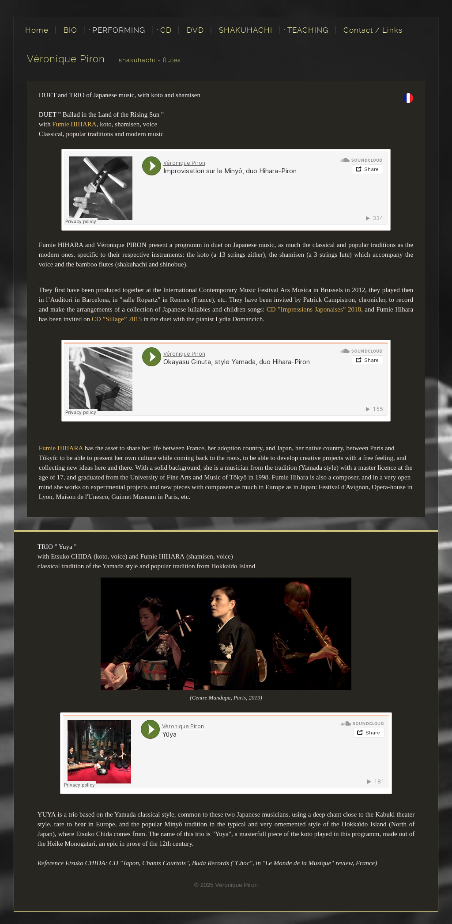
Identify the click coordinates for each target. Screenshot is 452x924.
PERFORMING (118, 30)
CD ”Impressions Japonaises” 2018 (314, 309)
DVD (195, 30)
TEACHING (307, 30)
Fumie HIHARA (74, 124)
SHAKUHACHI (245, 30)
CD (166, 30)
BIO (70, 30)
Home (37, 30)
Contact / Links (373, 30)
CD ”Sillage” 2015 (117, 319)
